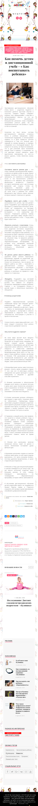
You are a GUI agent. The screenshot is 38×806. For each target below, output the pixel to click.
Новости (19, 753)
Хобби (16, 51)
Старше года (14, 52)
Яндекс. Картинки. (29, 500)
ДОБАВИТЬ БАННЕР (12, 45)
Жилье (20, 52)
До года (29, 49)
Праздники (9, 50)
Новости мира (13, 48)
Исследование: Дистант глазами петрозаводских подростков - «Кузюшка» (19, 603)
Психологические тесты (12, 756)
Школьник (25, 48)
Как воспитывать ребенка (13, 525)
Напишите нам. (30, 503)
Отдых (20, 48)
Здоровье (22, 51)
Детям (24, 49)
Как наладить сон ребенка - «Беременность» (23, 683)
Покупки (28, 51)
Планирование (10, 49)
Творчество (18, 49)
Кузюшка (14, 523)
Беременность (16, 50)
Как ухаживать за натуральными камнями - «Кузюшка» (22, 671)
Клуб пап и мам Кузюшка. (22, 661)
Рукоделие (25, 756)
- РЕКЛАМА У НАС (22, 803)
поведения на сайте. (28, 506)
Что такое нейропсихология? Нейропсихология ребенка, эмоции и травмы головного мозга (23, 708)
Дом (13, 51)
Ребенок (25, 52)
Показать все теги (11, 759)
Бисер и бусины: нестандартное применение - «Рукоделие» (22, 694)
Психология (25, 50)
